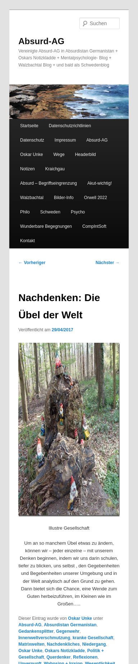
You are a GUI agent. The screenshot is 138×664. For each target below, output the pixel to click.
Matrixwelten (31, 644)
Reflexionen (85, 657)
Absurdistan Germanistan (70, 624)
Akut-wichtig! (99, 183)
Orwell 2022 (95, 197)
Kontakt (27, 240)
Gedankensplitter (36, 631)
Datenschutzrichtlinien (70, 125)
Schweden (50, 212)
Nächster (108, 262)
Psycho (78, 212)
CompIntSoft (94, 226)
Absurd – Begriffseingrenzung (48, 183)
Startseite (29, 125)
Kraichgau (55, 168)
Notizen (27, 168)
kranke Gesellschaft (93, 637)
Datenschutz (32, 140)
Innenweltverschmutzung (44, 637)
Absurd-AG (41, 41)
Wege (58, 154)
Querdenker (58, 657)
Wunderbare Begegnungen (46, 226)
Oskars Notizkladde (65, 650)
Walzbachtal (31, 197)
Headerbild (85, 154)
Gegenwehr (67, 631)
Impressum (65, 140)
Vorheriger (31, 262)
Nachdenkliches (63, 644)
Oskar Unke (31, 154)
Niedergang (94, 644)
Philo (25, 212)
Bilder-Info (64, 197)
